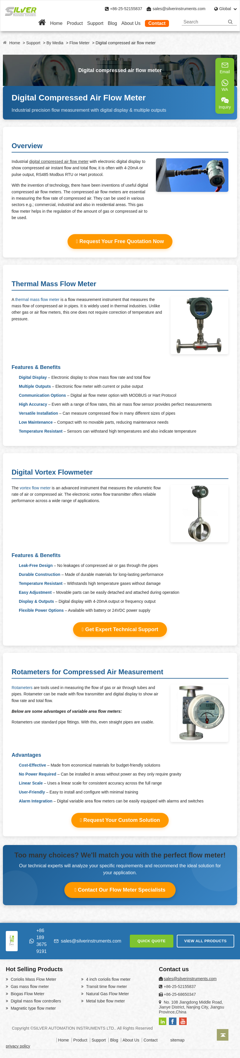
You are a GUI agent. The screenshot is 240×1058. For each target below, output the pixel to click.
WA (225, 85)
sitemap (177, 1040)
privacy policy (18, 1046)
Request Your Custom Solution (120, 820)
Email (225, 67)
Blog (112, 23)
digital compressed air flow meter (59, 161)
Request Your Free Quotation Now (120, 241)
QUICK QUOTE (151, 941)
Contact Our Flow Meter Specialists (120, 890)
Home (56, 23)
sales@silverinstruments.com (178, 8)
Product (75, 23)
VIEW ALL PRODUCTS (205, 941)
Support (95, 23)
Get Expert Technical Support (120, 629)
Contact (157, 23)
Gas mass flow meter (29, 986)
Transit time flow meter (106, 986)
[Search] (230, 21)
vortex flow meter (35, 488)
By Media (54, 43)
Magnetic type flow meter (33, 1008)
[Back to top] (222, 1035)
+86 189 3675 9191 (38, 941)
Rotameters (22, 687)
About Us (131, 23)
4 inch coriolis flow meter (107, 979)
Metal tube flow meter (105, 1001)
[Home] (42, 23)
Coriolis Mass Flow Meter (33, 979)
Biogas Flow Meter (27, 993)
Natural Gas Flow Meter (107, 993)
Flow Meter (80, 43)
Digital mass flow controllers (35, 1001)
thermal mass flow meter (37, 299)
